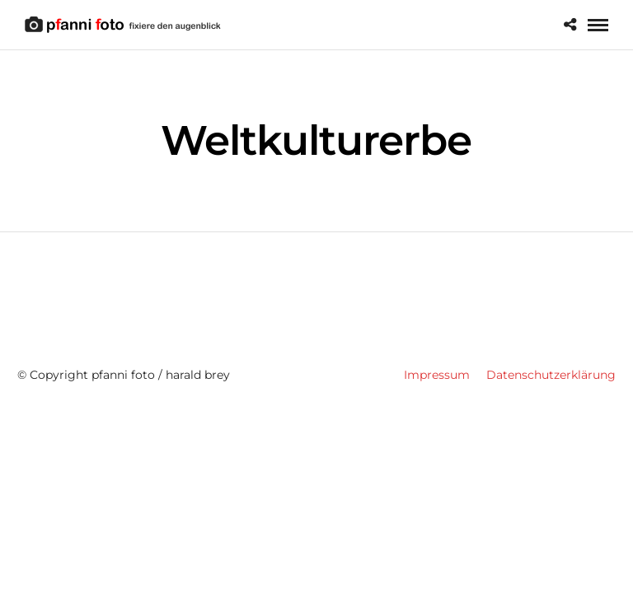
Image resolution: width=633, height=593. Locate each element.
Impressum (437, 374)
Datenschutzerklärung (551, 374)
